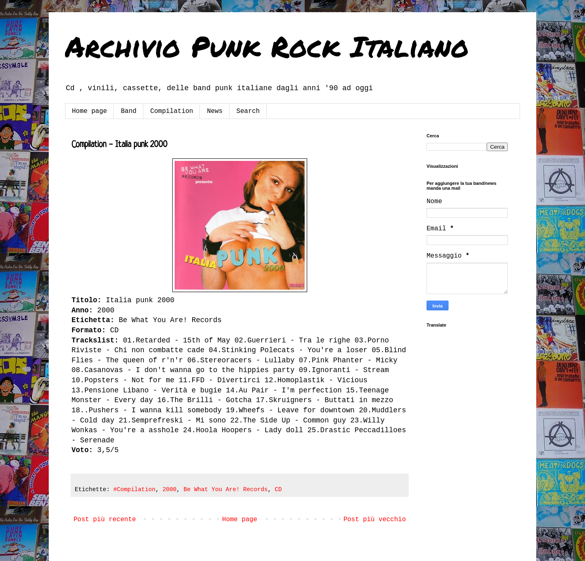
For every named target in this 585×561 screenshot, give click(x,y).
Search (248, 111)
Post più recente (105, 519)
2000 (169, 489)
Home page (89, 111)
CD (278, 489)
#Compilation (134, 489)
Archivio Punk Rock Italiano (267, 46)
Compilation (171, 111)
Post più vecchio (374, 519)
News (214, 111)
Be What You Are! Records (226, 489)
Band (128, 111)
